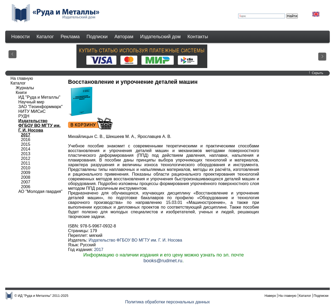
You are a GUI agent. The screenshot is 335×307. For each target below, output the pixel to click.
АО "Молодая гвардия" (40, 191)
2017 (98, 249)
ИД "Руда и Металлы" (39, 97)
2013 (25, 154)
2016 (25, 139)
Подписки (97, 36)
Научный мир (31, 102)
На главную (21, 78)
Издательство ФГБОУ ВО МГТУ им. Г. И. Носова (135, 240)
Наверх (270, 296)
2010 (25, 168)
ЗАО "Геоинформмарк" (40, 106)
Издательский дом (160, 36)
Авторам (123, 36)
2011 (25, 163)
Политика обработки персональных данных (167, 302)
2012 (25, 158)
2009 (25, 172)
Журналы (25, 88)
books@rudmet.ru (162, 260)
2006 (25, 187)
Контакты (197, 36)
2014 (25, 149)
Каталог (45, 36)
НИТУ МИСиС (32, 111)
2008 (25, 177)
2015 (25, 144)
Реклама (70, 36)
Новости (20, 36)
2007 (25, 182)
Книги (21, 92)
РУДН (23, 116)
